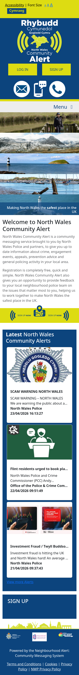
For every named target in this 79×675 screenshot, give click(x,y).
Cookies (51, 664)
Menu (64, 106)
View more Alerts (20, 582)
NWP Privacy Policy (46, 669)
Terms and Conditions (24, 664)
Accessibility (14, 5)
